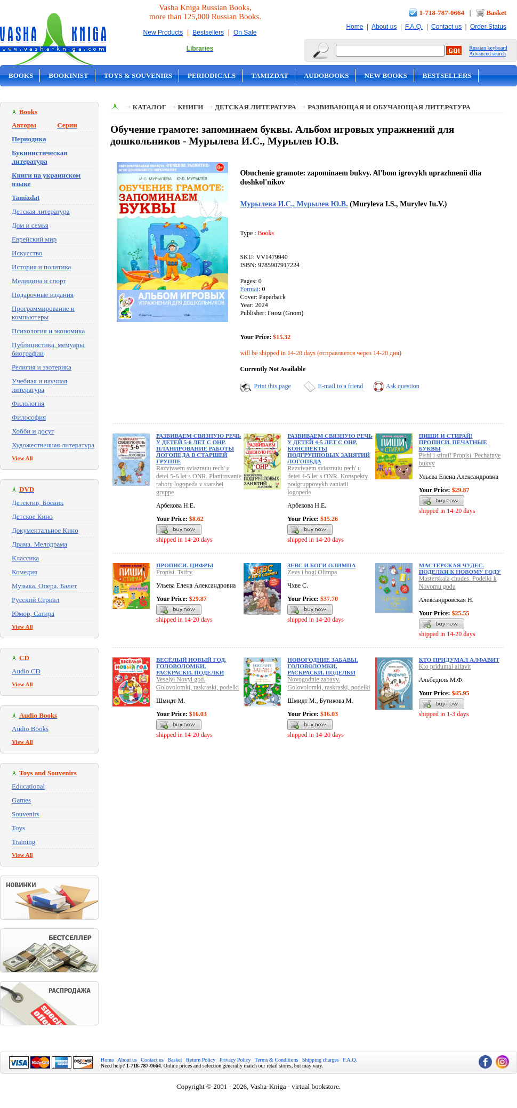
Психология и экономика (48, 331)
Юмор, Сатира (33, 613)
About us (384, 26)
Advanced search (487, 54)
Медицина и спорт (39, 281)
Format (249, 289)
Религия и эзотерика (41, 367)
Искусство (27, 253)
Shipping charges (320, 1060)
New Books (385, 75)
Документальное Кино (45, 530)
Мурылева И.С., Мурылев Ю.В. (294, 203)
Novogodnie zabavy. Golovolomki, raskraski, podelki (328, 683)
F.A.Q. (414, 26)
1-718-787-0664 (442, 13)
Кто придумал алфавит (459, 659)
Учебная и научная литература (39, 385)
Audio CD (26, 671)
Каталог (149, 107)
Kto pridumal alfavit (445, 666)
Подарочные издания (43, 295)
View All (22, 458)
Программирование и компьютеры (43, 312)
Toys (18, 828)
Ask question (402, 386)
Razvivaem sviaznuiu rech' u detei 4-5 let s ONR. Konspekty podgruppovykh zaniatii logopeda (327, 480)
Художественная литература (53, 445)
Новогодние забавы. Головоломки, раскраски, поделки (322, 666)
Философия (29, 417)
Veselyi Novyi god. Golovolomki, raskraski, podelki (197, 683)
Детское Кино (32, 516)
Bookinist (68, 75)
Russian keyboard (488, 48)
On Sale (244, 32)
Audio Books (30, 729)
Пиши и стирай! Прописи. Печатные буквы (453, 442)
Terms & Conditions (276, 1060)
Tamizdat (269, 75)
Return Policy (200, 1060)
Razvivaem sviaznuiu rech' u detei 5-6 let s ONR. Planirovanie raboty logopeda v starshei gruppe (198, 480)
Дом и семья (30, 225)
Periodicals (212, 75)
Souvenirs (25, 814)
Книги (190, 107)
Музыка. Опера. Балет (44, 586)
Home (354, 26)
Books (21, 75)
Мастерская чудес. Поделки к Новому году (460, 568)
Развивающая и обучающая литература (389, 107)
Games (21, 800)
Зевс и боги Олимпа (321, 565)
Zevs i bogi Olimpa (312, 572)
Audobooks (326, 75)
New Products (163, 32)
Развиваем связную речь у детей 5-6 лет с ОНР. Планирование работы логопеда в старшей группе (198, 448)
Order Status (488, 26)
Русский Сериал (35, 600)
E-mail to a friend (340, 386)
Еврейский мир (34, 239)
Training (23, 842)
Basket (496, 13)
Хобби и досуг (33, 431)
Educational (28, 786)
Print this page (272, 386)
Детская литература (41, 211)
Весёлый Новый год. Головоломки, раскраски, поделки (191, 666)
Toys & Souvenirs (138, 75)
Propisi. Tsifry (174, 572)
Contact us (446, 26)
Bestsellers (208, 32)
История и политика (41, 267)
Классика (25, 558)
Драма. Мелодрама (39, 544)
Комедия (24, 572)
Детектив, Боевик (37, 503)
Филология (28, 403)
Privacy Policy (235, 1060)
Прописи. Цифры (184, 565)
